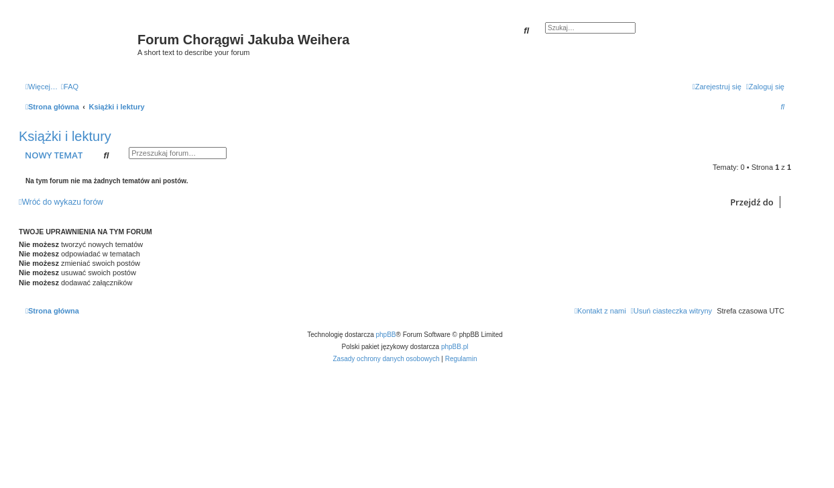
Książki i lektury (65, 136)
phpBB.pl (455, 346)
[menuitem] (69, 87)
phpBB (386, 334)
